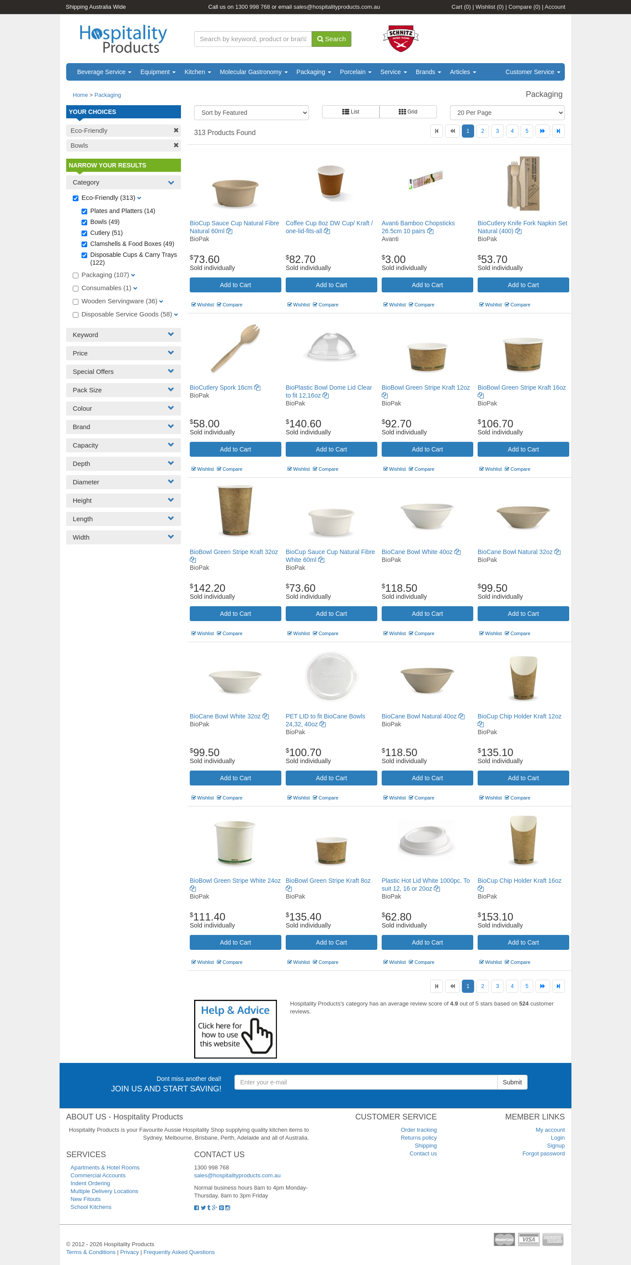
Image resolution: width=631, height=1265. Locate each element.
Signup (556, 1145)
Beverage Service (104, 71)
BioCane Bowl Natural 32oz (519, 551)
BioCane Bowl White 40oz (421, 551)
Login (558, 1137)
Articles (463, 71)
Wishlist (489, 7)
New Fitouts (86, 1199)
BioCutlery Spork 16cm (225, 387)
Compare (524, 7)
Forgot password (543, 1153)
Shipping (426, 1145)
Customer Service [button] (533, 71)
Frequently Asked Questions (179, 1252)
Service (393, 71)
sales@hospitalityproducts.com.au (337, 7)
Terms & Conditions (91, 1252)
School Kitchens (91, 1207)
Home (80, 95)
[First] (436, 131)
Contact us (423, 1153)
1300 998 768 (252, 7)
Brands (428, 71)
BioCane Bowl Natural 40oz (423, 716)
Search (331, 39)
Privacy (129, 1252)
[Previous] (452, 131)
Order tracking (419, 1129)
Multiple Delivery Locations (104, 1191)
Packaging (314, 71)
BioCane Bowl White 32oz (229, 716)
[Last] (558, 131)
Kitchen (197, 71)
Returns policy (419, 1137)
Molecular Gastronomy (254, 71)
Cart (461, 7)
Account (555, 7)
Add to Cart (235, 284)
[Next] (542, 131)
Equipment (158, 71)
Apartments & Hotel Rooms (105, 1167)
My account (550, 1129)
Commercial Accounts (98, 1175)
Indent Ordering (90, 1183)
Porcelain (356, 71)
